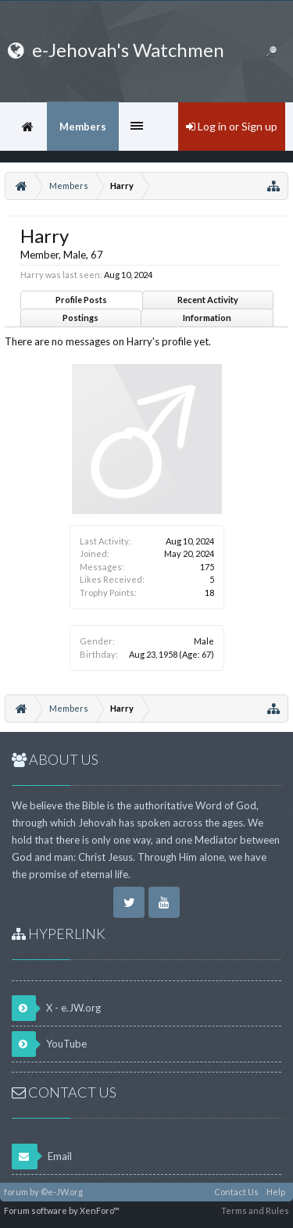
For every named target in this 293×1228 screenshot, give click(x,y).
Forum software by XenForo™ (62, 1210)
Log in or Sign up (231, 126)
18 (209, 592)
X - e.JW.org (56, 1008)
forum (16, 1192)
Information (207, 317)
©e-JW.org (62, 1192)
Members (82, 126)
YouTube (49, 1044)
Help (275, 1192)
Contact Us (236, 1192)
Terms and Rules (255, 1210)
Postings (80, 317)
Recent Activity (207, 300)
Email (42, 1156)
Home (27, 126)
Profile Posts (81, 300)
